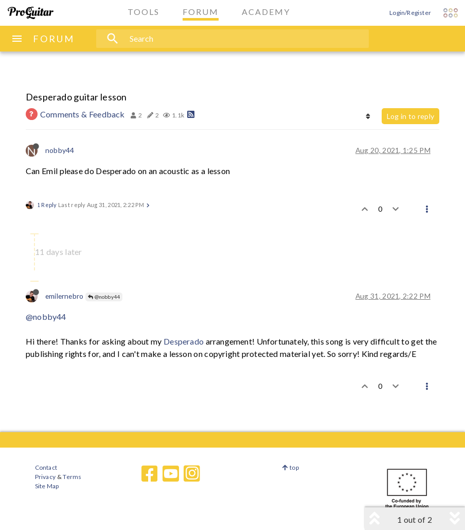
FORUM (54, 38)
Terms (72, 477)
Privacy (45, 477)
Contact (46, 467)
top (290, 467)
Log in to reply (410, 116)
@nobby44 (104, 297)
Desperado (184, 341)
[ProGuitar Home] (30, 13)
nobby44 (59, 150)
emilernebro (64, 296)
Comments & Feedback (82, 114)
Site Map (47, 486)
